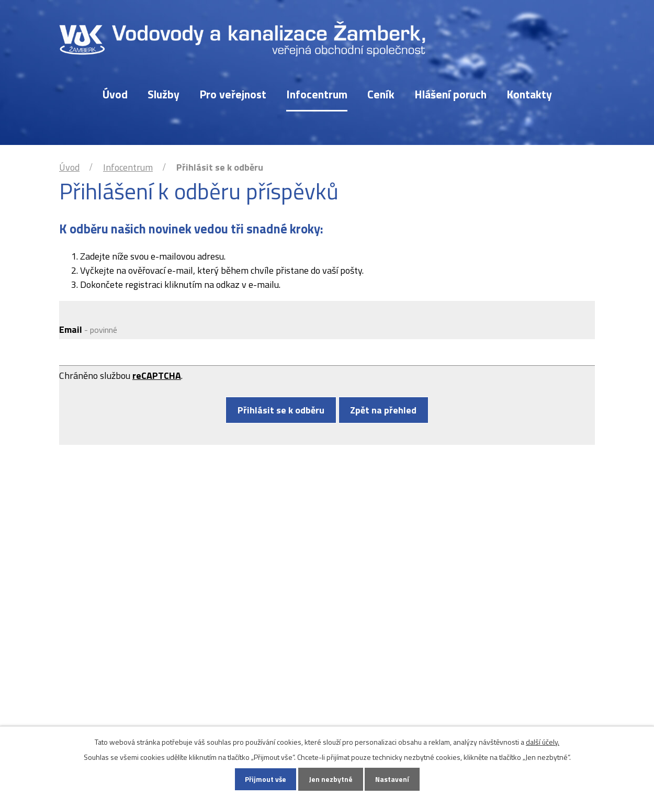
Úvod (115, 94)
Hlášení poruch (450, 94)
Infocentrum (316, 94)
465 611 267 (260, 606)
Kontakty (529, 94)
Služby (163, 94)
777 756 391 (260, 619)
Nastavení (393, 778)
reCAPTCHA (156, 375)
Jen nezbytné (331, 778)
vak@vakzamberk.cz (276, 642)
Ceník (380, 94)
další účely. (542, 740)
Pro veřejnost (232, 94)
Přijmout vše (265, 778)
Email (88, 329)
